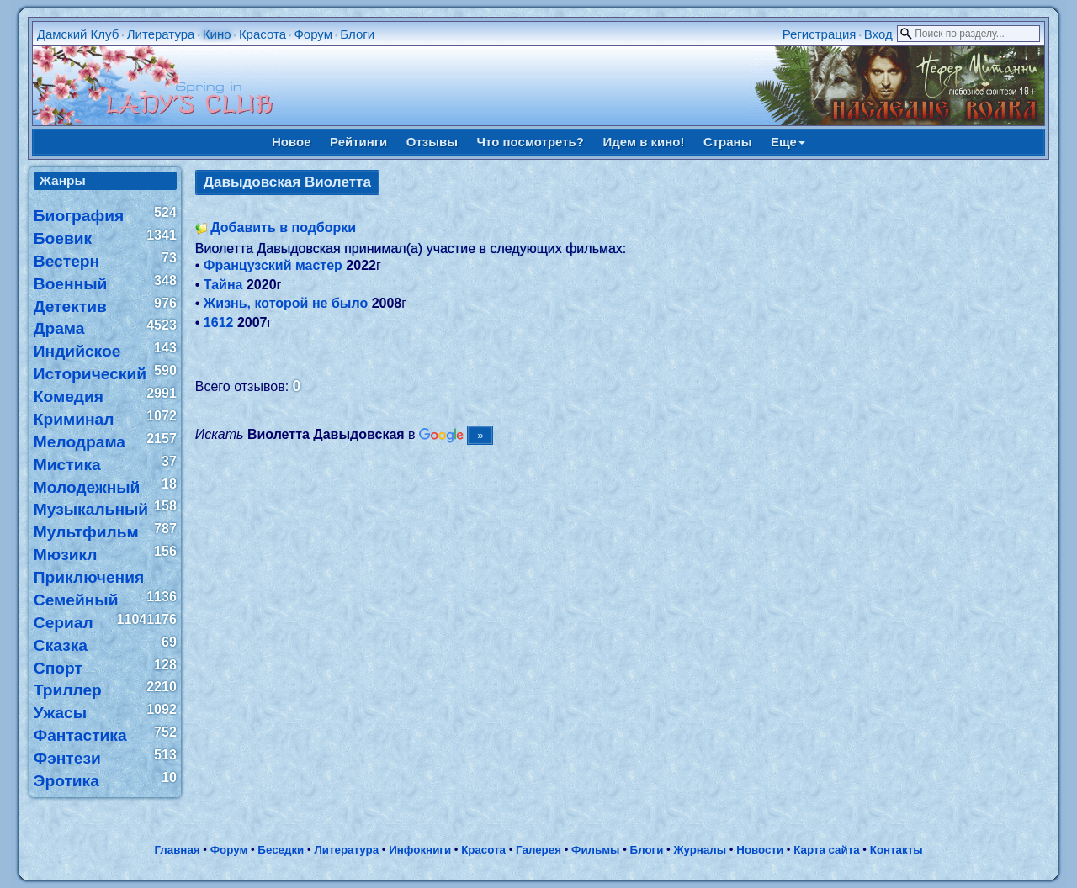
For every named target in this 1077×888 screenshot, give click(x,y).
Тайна (223, 285)
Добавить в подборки (283, 227)
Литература (161, 34)
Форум (313, 34)
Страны (727, 142)
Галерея (538, 849)
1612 (219, 322)
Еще (788, 142)
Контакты (896, 849)
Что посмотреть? (530, 142)
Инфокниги (420, 849)
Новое (291, 142)
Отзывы (432, 142)
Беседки (280, 849)
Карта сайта (826, 849)
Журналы (699, 849)
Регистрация (820, 34)
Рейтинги (358, 142)
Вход (878, 34)
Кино (217, 34)
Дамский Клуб (78, 34)
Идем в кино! (643, 142)
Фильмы (595, 849)
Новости (759, 849)
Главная (176, 849)
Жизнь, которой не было (286, 303)
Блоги (357, 34)
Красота (262, 34)
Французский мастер (273, 265)
